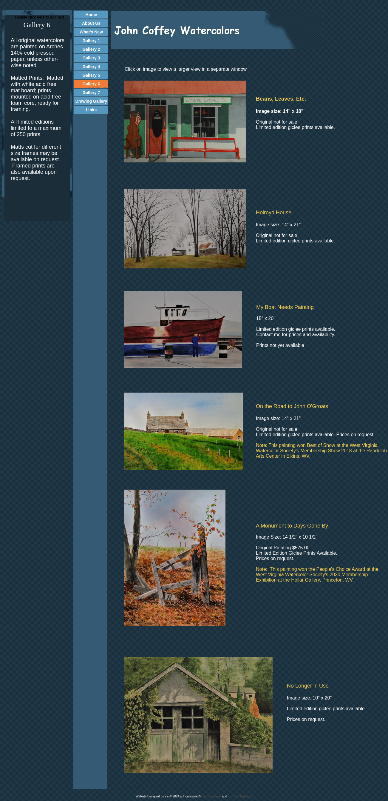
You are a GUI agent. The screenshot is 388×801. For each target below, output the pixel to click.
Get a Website (211, 796)
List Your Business (240, 796)
